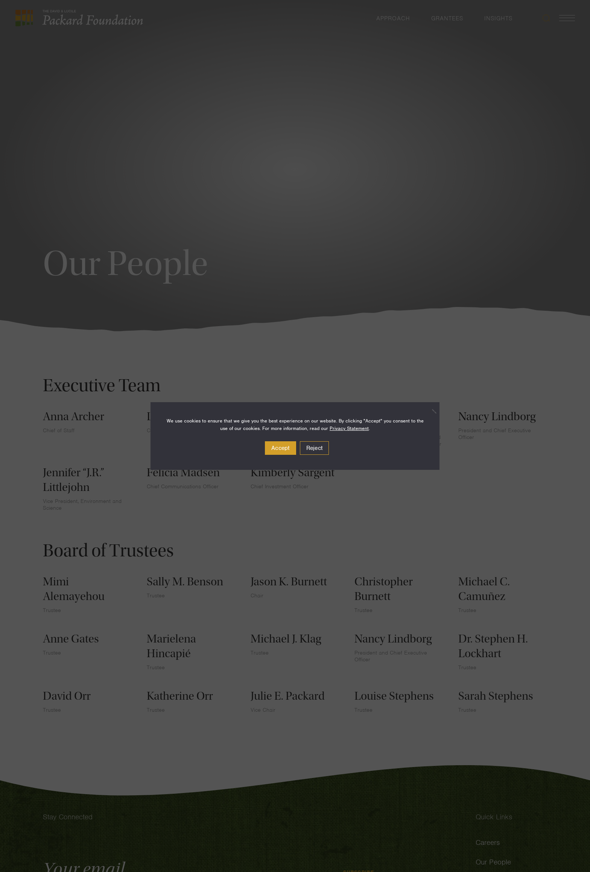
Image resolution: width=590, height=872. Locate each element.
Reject (314, 448)
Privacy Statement (349, 428)
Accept (280, 448)
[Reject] (430, 411)
